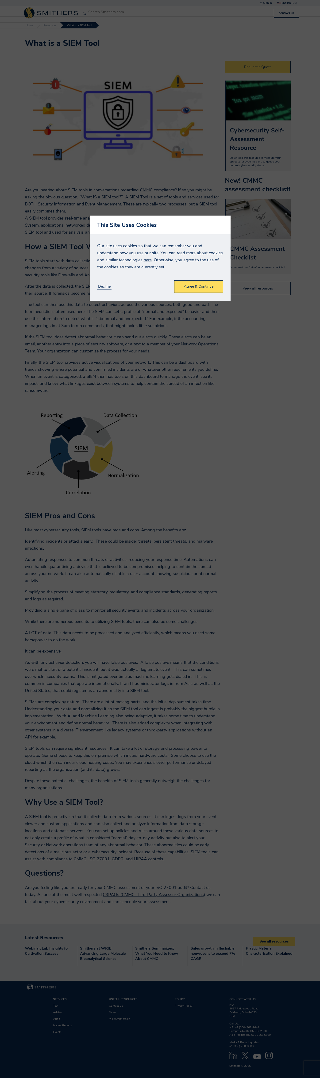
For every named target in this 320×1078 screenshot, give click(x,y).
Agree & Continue (198, 286)
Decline (104, 286)
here (148, 260)
